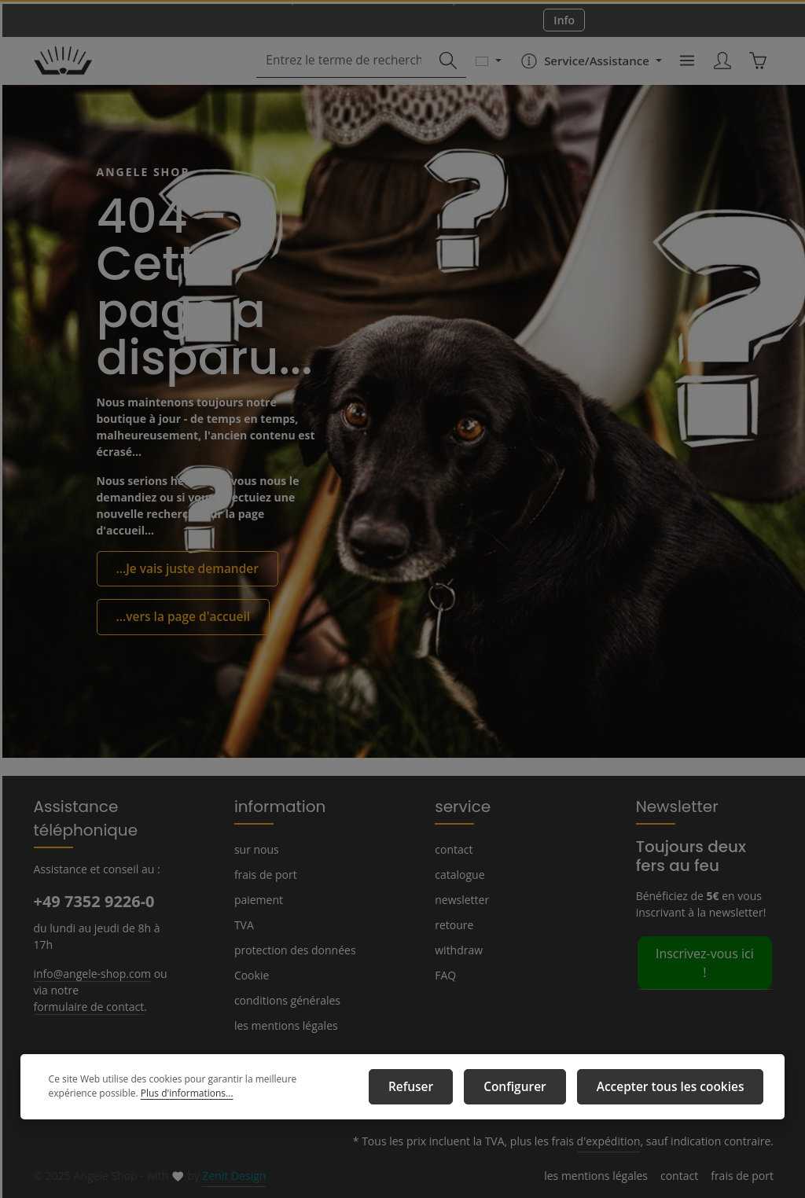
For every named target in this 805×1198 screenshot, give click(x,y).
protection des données (291, 949)
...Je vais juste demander (181, 571)
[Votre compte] (720, 74)
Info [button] (564, 26)
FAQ (446, 974)
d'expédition (619, 1141)
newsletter (460, 899)
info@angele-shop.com (90, 972)
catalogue (459, 874)
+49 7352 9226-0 (93, 901)
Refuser (442, 1089)
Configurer (537, 1089)
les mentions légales (284, 1025)
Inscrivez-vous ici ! (704, 952)
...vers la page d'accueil (177, 618)
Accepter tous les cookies (679, 1089)
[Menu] (683, 74)
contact (452, 849)
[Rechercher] (441, 74)
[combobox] (345, 74)
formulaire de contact (85, 1005)
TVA (244, 924)
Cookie (251, 974)
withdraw (456, 949)
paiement (257, 899)
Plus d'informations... (131, 1097)
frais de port (263, 874)
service (459, 805)
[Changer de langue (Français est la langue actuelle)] (481, 74)
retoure (452, 924)
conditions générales (284, 1000)
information (273, 805)
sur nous (255, 849)
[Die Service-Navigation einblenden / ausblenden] (583, 74)
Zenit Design (228, 1176)
